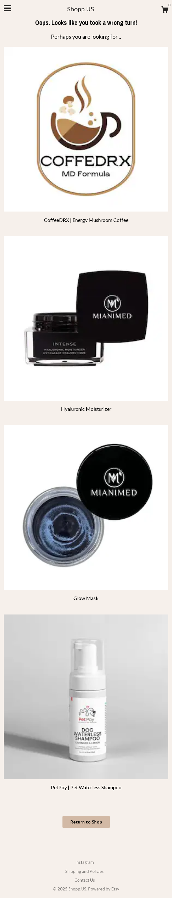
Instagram (84, 862)
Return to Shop (86, 821)
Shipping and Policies (84, 871)
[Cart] (164, 10)
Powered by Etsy (103, 888)
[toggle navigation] (7, 8)
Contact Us (84, 880)
